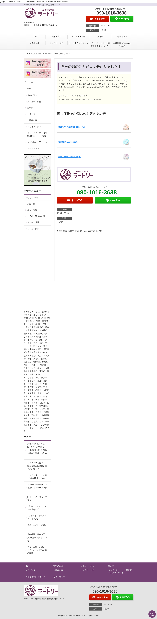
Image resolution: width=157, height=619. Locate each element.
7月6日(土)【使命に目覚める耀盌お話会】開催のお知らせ (37, 466)
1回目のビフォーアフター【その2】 (36, 508)
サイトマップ (33, 148)
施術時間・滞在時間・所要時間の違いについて (37, 537)
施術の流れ (56, 37)
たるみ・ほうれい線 (36, 216)
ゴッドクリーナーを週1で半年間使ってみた (37, 476)
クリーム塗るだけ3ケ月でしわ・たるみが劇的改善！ (37, 550)
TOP (35, 37)
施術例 (100, 37)
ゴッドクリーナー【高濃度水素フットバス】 (100, 44)
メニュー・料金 (78, 37)
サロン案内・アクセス (78, 43)
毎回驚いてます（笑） (68, 142)
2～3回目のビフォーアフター (37, 498)
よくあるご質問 (56, 43)
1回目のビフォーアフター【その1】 (36, 517)
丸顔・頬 (31, 204)
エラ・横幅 (32, 210)
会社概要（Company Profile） (122, 44)
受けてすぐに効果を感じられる (72, 127)
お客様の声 (34, 43)
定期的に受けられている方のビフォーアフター (37, 487)
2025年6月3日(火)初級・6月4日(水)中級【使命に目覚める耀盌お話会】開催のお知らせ (37, 450)
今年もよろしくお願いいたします (37, 526)
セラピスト (122, 37)
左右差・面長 (33, 229)
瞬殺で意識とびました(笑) (69, 157)
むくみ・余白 (33, 198)
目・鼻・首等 (33, 222)
